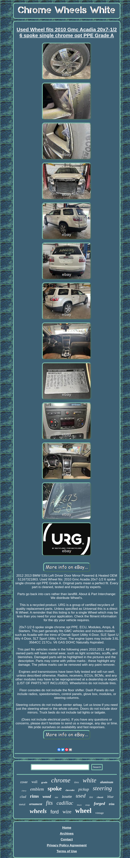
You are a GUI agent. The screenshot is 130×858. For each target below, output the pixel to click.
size (56, 797)
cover (24, 782)
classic (100, 797)
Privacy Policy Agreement (66, 845)
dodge (87, 805)
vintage (99, 812)
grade (44, 782)
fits (49, 803)
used (81, 796)
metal (22, 804)
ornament (35, 804)
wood (47, 796)
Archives (67, 833)
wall (34, 782)
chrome (60, 780)
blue (110, 797)
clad (23, 797)
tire (91, 797)
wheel (83, 810)
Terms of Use (67, 851)
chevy (24, 790)
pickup (83, 789)
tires (76, 782)
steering (102, 788)
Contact (67, 839)
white (89, 780)
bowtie (67, 797)
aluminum (106, 782)
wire (67, 811)
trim (111, 804)
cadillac (65, 803)
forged (99, 803)
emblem (37, 789)
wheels (38, 811)
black (79, 805)
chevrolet (69, 790)
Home (66, 827)
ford (54, 811)
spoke (55, 788)
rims (34, 796)
